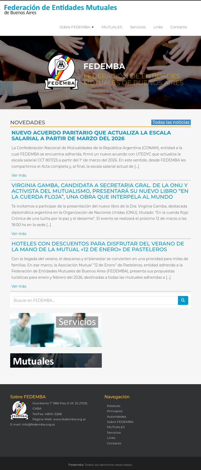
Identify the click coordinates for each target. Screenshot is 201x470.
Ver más (19, 175)
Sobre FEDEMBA (77, 27)
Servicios (138, 27)
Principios (114, 411)
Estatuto (113, 406)
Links (158, 27)
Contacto (179, 27)
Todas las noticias (171, 122)
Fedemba (75, 465)
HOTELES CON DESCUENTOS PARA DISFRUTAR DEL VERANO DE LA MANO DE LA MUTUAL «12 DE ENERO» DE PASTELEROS (98, 246)
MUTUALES (112, 27)
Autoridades (116, 416)
